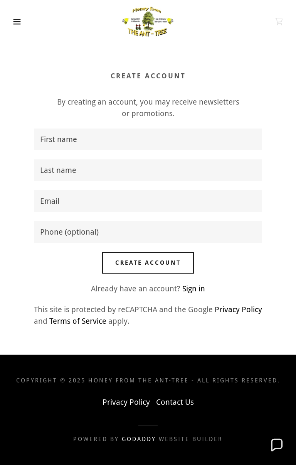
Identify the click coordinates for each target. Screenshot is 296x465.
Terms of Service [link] (77, 321)
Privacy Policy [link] (238, 309)
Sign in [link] (193, 288)
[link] (148, 21)
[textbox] (148, 139)
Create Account (148, 262)
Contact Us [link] (175, 402)
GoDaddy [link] (139, 439)
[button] (14, 21)
